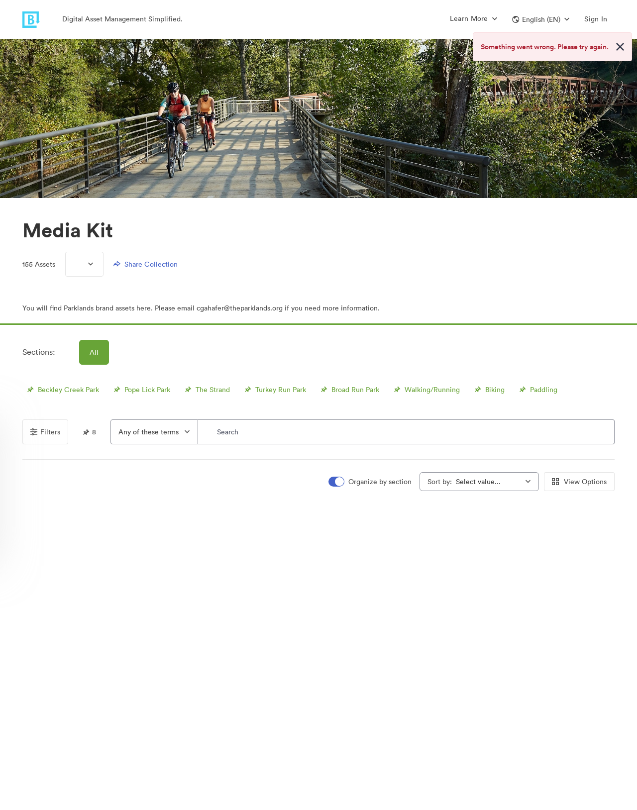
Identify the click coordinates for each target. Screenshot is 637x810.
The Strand (206, 390)
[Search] (406, 431)
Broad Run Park (348, 390)
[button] (541, 19)
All (94, 352)
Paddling (537, 390)
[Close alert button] (620, 47)
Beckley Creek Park (62, 390)
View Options (579, 481)
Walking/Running (426, 390)
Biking (488, 390)
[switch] (371, 482)
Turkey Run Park (274, 390)
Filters (45, 431)
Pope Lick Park (140, 390)
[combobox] (154, 431)
